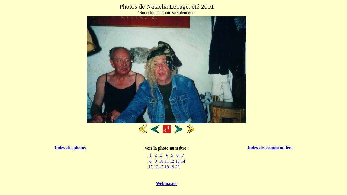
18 (167, 167)
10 (161, 161)
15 (150, 167)
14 (183, 161)
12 (172, 161)
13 (177, 161)
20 (177, 167)
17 (161, 167)
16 (156, 167)
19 (172, 167)
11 (167, 161)
